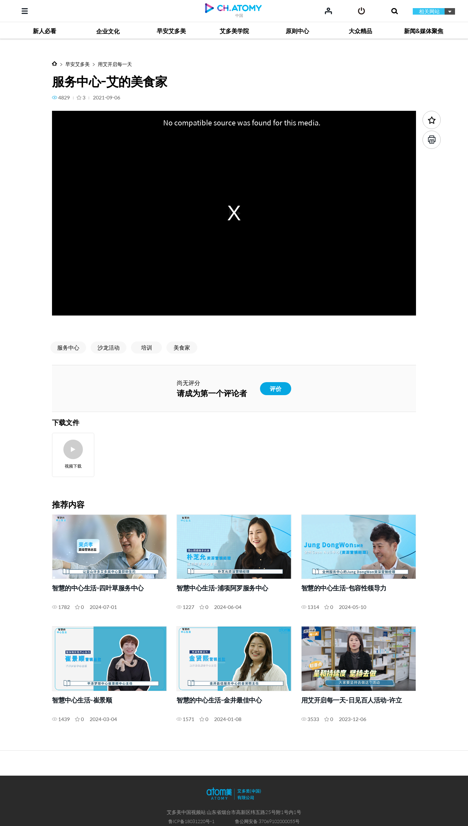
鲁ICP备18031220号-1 (191, 821)
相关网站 (429, 11)
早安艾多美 (77, 64)
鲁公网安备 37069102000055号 (267, 821)
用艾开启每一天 (115, 64)
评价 (275, 388)
